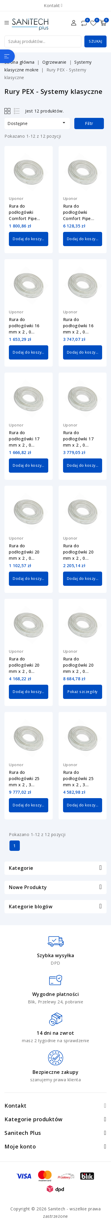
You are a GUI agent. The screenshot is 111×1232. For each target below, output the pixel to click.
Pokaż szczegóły (82, 691)
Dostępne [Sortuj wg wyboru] (37, 123)
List (17, 111)
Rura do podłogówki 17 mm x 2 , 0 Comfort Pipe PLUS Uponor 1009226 (24, 439)
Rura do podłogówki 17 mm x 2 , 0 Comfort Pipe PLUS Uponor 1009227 (78, 439)
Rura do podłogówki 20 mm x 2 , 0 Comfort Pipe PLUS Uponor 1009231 (24, 665)
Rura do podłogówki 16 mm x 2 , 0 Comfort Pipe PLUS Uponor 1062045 (24, 326)
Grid (8, 111)
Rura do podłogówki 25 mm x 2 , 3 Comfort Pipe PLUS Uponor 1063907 (24, 778)
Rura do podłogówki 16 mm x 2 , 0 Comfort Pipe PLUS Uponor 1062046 (78, 326)
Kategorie (21, 868)
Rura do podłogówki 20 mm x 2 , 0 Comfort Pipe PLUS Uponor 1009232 (78, 665)
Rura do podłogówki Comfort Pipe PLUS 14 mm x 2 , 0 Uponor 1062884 (28, 212)
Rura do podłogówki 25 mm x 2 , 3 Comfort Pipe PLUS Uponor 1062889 (78, 778)
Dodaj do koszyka (29, 238)
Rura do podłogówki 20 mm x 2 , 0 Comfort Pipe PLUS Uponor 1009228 (24, 552)
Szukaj (95, 41)
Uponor (16, 198)
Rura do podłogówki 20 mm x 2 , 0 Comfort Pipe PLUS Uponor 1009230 (78, 552)
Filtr (89, 123)
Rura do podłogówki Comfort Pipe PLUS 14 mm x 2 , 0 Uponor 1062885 (82, 212)
